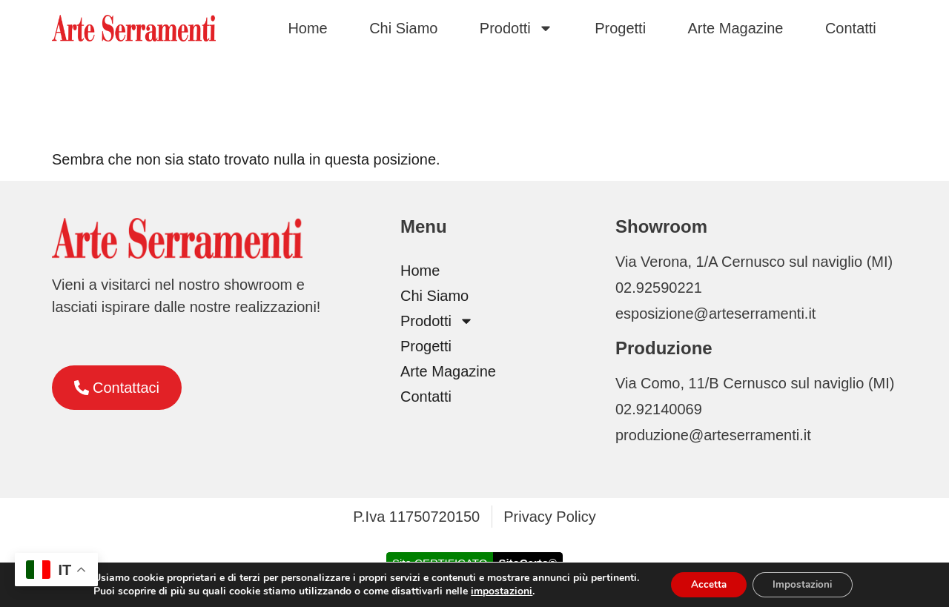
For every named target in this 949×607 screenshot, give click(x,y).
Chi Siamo (403, 28)
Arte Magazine (736, 28)
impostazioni (496, 590)
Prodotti (516, 28)
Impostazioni (805, 584)
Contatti (850, 28)
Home (307, 28)
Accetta (705, 584)
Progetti (620, 28)
